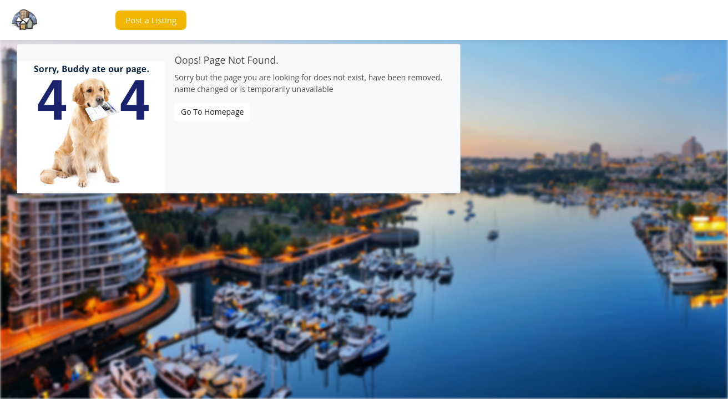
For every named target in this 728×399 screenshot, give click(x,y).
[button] (85, 20)
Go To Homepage (212, 111)
